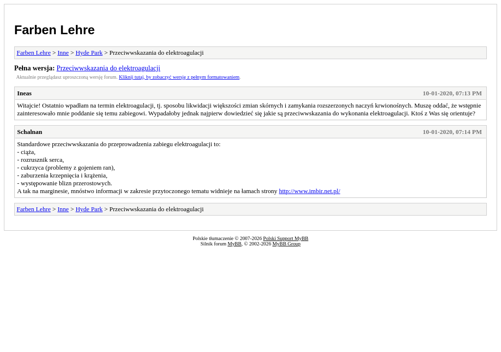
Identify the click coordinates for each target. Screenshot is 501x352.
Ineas (24, 93)
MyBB (234, 243)
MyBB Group (286, 243)
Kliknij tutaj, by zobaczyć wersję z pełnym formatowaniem (179, 77)
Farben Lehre (54, 29)
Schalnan (29, 131)
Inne (63, 52)
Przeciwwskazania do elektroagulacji (108, 68)
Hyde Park (88, 52)
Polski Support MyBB (285, 238)
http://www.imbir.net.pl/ (309, 191)
